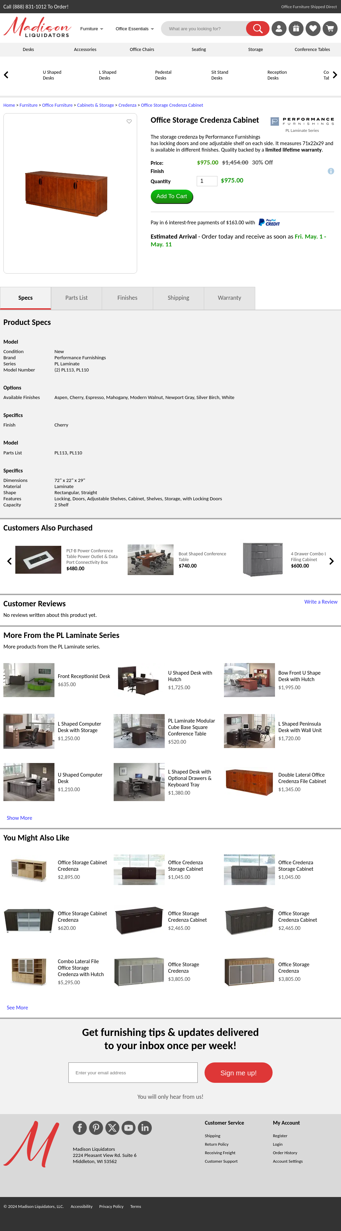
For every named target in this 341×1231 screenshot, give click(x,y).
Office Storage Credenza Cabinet (172, 105)
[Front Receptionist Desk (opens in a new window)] (28, 695)
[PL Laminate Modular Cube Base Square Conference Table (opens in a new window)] (139, 746)
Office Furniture (57, 105)
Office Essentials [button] (135, 29)
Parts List (76, 297)
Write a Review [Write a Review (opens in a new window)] (321, 602)
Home (9, 105)
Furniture (29, 105)
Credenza (127, 105)
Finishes (127, 297)
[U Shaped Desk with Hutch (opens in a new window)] (139, 695)
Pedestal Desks (163, 75)
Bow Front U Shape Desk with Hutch (299, 676)
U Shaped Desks (52, 75)
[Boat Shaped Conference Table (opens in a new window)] (151, 573)
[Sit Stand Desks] (194, 87)
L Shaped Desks (107, 75)
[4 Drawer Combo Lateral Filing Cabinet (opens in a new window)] (263, 578)
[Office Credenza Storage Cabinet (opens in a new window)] (139, 883)
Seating (199, 49)
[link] (330, 28)
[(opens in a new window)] (302, 121)
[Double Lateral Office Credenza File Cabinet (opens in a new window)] (249, 795)
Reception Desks (277, 75)
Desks (28, 49)
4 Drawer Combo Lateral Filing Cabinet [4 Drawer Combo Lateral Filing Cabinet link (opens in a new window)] (314, 556)
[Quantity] (207, 181)
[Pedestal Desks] (137, 87)
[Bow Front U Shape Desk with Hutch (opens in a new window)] (249, 695)
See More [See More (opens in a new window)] (17, 1007)
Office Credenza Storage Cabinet (185, 865)
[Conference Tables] (306, 87)
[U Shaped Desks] (25, 87)
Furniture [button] (91, 29)
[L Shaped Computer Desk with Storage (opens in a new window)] (28, 747)
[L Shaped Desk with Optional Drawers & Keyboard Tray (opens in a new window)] (139, 799)
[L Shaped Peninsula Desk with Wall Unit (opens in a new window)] (249, 746)
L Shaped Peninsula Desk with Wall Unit (300, 727)
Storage (255, 49)
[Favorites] (313, 34)
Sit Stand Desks (219, 75)
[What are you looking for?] (208, 28)
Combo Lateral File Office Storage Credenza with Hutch (81, 967)
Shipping (178, 297)
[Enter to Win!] (296, 34)
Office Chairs (142, 49)
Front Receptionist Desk (84, 676)
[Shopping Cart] (330, 28)
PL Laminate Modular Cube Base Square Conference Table (191, 727)
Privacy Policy (111, 1206)
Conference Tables (312, 49)
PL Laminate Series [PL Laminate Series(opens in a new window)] (302, 130)
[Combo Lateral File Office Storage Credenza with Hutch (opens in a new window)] (28, 985)
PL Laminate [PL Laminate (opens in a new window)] (67, 364)
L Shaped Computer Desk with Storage (79, 727)
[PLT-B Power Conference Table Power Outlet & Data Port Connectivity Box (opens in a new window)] (38, 572)
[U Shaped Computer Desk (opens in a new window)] (28, 799)
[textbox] (133, 1072)
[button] (258, 28)
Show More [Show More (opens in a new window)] (19, 818)
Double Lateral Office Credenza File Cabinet (302, 777)
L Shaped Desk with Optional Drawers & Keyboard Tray (190, 778)
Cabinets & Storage (95, 105)
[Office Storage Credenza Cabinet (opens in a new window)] (139, 934)
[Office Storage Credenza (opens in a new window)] (139, 985)
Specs (25, 297)
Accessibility (82, 1206)
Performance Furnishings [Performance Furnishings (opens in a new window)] (80, 357)
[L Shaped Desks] (81, 87)
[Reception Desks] (250, 87)
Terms (135, 1206)
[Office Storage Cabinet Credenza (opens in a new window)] (28, 883)
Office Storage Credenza (183, 967)
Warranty (229, 297)
